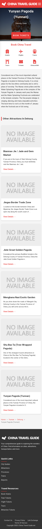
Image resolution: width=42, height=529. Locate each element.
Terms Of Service (21, 523)
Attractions (5, 468)
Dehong (20, 420)
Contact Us (8, 520)
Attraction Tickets (8, 510)
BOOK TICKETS (21, 35)
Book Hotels (6, 494)
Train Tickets (6, 498)
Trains (3, 476)
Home (3, 420)
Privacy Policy (20, 520)
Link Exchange (33, 520)
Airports (4, 480)
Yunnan (11, 420)
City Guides (5, 464)
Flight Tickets (6, 502)
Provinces (5, 472)
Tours (3, 506)
